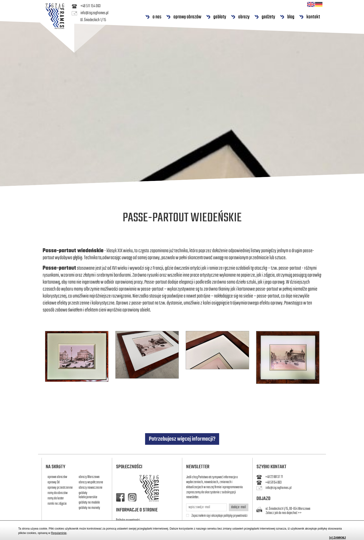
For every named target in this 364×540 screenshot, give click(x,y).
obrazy (240, 17)
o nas (153, 17)
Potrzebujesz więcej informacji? (182, 439)
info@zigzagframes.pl (90, 13)
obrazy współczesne (91, 482)
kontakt (309, 17)
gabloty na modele (89, 503)
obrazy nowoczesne (90, 488)
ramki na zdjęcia (57, 504)
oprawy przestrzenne (60, 488)
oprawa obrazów (57, 477)
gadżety (264, 17)
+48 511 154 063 (86, 6)
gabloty (216, 17)
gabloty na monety (89, 508)
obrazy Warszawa (89, 477)
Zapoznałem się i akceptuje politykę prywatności (219, 516)
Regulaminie (59, 533)
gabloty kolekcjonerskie (88, 495)
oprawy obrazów (183, 17)
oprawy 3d (54, 482)
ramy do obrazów (58, 493)
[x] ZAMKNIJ (337, 537)
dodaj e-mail (238, 507)
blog (287, 17)
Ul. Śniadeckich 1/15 (93, 20)
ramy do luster (56, 498)
